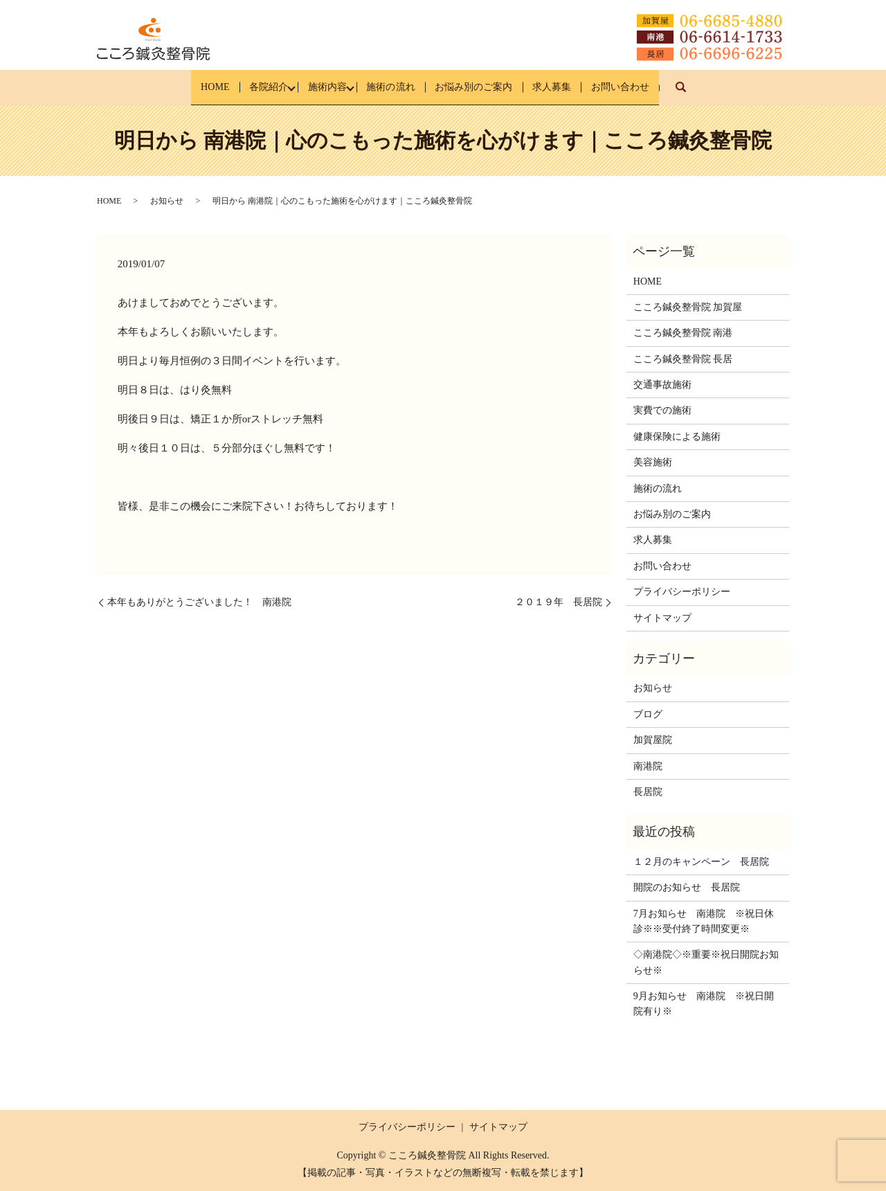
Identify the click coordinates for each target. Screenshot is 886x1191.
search (732, 93)
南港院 (647, 765)
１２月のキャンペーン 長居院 (701, 861)
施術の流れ (389, 87)
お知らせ (166, 201)
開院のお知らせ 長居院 (686, 887)
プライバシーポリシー (681, 591)
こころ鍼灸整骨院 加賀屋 (688, 307)
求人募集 (576, 87)
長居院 (647, 792)
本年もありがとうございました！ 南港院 (199, 602)
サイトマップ (662, 617)
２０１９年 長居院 (558, 602)
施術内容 (313, 87)
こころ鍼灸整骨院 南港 (683, 333)
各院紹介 (242, 87)
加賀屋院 (652, 740)
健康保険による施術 (677, 436)
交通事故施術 (662, 384)
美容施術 (652, 462)
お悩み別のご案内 (485, 87)
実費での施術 (662, 410)
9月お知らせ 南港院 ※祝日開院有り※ (703, 1004)
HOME (176, 87)
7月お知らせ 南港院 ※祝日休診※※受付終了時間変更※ (703, 920)
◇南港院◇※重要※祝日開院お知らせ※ (706, 962)
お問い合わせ (657, 87)
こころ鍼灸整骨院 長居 (683, 358)
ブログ (647, 713)
